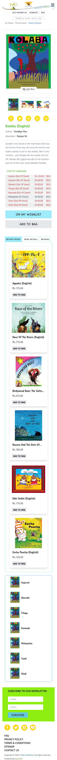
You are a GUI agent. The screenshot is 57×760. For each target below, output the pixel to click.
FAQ (6, 735)
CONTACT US (11, 750)
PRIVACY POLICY (13, 739)
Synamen (19, 758)
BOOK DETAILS (30, 239)
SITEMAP (9, 746)
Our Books (9, 23)
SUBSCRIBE (18, 715)
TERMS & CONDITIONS (17, 743)
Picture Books (21, 23)
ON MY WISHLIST (28, 214)
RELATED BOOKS (13, 239)
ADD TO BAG (28, 224)
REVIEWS (45, 239)
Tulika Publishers (27, 755)
